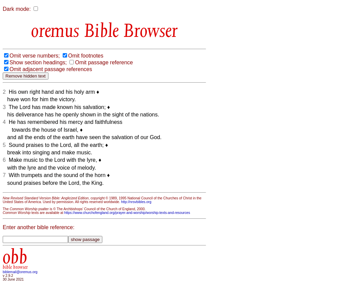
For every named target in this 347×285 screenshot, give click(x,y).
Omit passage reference (104, 62)
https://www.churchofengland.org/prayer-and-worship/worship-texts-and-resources (127, 213)
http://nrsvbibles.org (136, 202)
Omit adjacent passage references (50, 69)
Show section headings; (38, 62)
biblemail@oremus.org (20, 272)
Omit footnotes (85, 56)
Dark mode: (17, 9)
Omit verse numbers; (34, 56)
